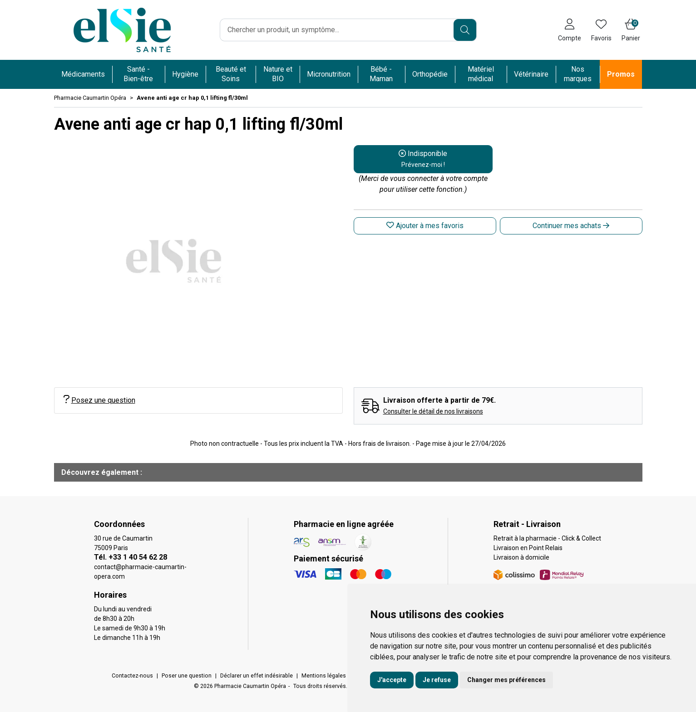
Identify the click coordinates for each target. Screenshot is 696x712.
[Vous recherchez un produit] (337, 30)
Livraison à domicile (521, 557)
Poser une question (187, 676)
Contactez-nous (132, 676)
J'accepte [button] (391, 679)
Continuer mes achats (571, 225)
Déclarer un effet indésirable (256, 676)
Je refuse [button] (437, 679)
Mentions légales (323, 676)
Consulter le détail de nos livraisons (433, 411)
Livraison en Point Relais (528, 547)
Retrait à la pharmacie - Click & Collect (547, 538)
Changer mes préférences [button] (506, 679)
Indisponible (423, 158)
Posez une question (99, 400)
